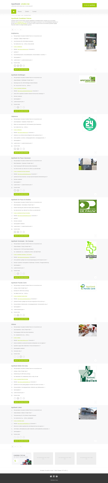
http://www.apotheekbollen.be (24, 382)
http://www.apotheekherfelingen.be (25, 90)
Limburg (15, 288)
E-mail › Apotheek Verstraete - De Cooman (23, 254)
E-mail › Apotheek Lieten (19, 420)
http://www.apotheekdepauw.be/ (24, 215)
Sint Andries (24, 204)
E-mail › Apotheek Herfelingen (20, 88)
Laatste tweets (17, 60)
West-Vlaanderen (17, 163)
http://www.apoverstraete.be (23, 257)
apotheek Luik (20, 22)
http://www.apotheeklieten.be (24, 423)
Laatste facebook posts (27, 60)
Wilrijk (20, 38)
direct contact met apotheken (21, 23)
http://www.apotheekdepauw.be (24, 174)
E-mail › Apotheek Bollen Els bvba (21, 379)
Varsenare (24, 163)
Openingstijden (17, 57)
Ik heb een (89, 5)
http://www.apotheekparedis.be (24, 298)
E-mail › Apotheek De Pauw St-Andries (22, 213)
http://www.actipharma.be (23, 49)
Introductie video (18, 351)
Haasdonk (24, 121)
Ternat (23, 246)
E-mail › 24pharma (18, 129)
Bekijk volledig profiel (21, 69)
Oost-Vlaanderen (17, 121)
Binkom (23, 412)
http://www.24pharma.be (23, 132)
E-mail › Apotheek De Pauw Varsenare (22, 171)
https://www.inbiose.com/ (23, 340)
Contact (34, 11)
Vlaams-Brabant (17, 80)
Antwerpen (16, 38)
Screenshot (32, 49)
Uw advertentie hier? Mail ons (43, 458)
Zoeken (27, 11)
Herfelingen (24, 80)
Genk (19, 288)
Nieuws (20, 11)
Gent (23, 329)
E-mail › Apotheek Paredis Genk (20, 296)
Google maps (26, 38)
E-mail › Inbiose (17, 337)
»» (20, 29)
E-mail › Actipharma (18, 46)
